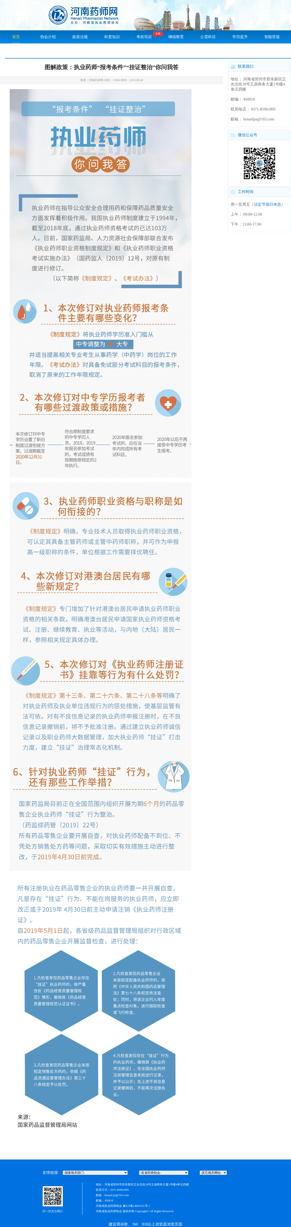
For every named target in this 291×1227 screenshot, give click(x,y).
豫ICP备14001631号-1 (136, 1206)
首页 (16, 37)
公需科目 (208, 37)
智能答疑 (272, 37)
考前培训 (144, 37)
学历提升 (240, 37)
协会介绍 (48, 37)
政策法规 (80, 37)
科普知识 (112, 37)
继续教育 (176, 37)
